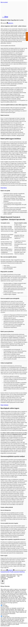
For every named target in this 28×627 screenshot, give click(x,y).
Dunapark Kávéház (10, 7)
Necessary (4, 605)
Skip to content (4, 2)
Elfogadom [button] (10, 577)
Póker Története (4, 405)
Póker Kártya (4, 187)
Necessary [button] (3, 604)
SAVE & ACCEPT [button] (5, 625)
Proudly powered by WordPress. (17, 571)
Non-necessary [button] (4, 614)
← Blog (5, 17)
